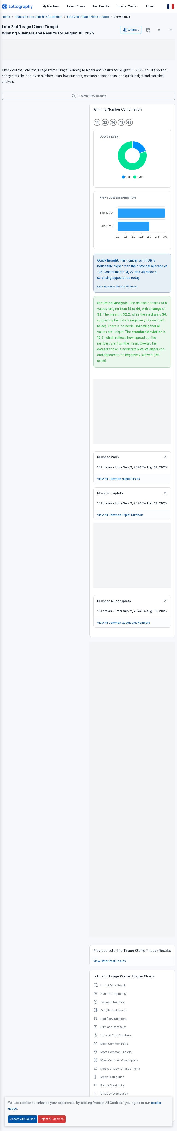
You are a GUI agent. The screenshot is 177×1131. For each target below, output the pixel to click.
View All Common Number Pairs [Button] (118, 479)
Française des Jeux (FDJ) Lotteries (38, 16)
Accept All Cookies (22, 1119)
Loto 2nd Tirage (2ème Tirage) (88, 16)
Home (6, 16)
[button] (127, 6)
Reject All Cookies (52, 1119)
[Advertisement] (88, 49)
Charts (130, 30)
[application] (132, 157)
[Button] (170, 6)
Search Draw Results (88, 96)
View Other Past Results (109, 961)
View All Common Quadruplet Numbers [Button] (123, 622)
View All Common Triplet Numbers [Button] (120, 515)
